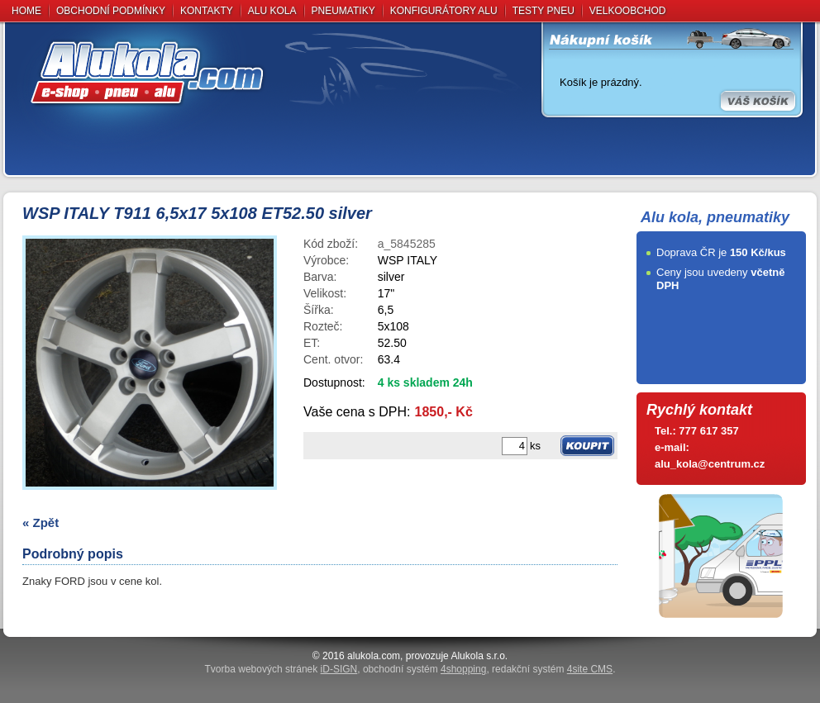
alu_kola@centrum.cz (710, 464)
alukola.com (373, 656)
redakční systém (552, 669)
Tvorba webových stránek (281, 669)
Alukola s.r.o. (479, 656)
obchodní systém (424, 669)
